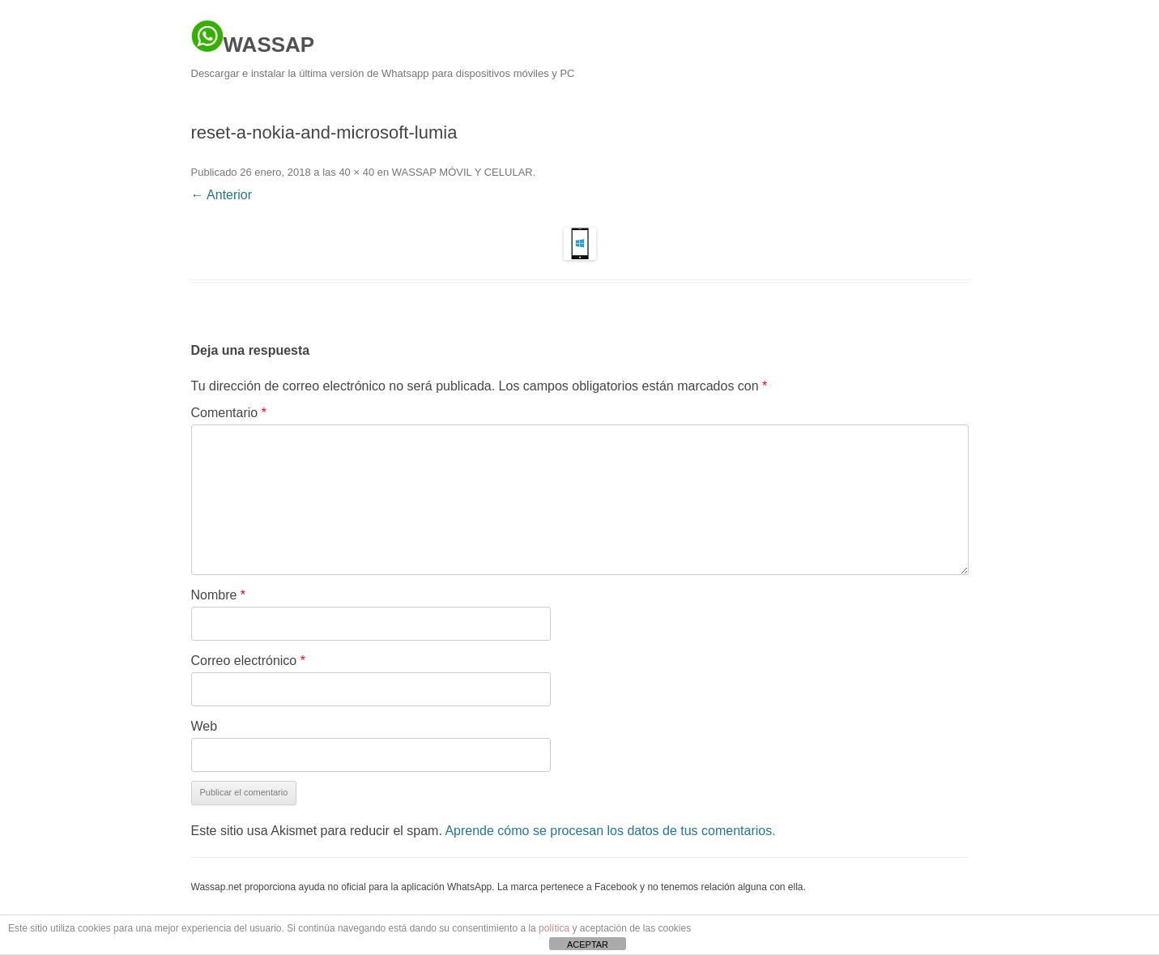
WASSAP (253, 38)
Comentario (228, 413)
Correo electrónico (248, 660)
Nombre (218, 595)
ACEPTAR (587, 944)
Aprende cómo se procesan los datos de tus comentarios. (610, 831)
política (554, 928)
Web (204, 726)
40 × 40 (356, 172)
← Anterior (222, 195)
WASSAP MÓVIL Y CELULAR (462, 172)
